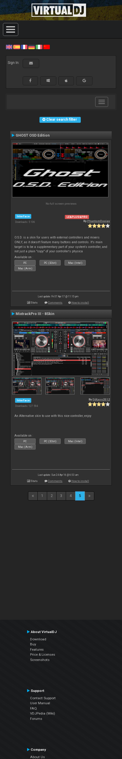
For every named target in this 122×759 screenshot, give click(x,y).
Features (37, 649)
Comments (55, 302)
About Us (37, 757)
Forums (36, 719)
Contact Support (43, 698)
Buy (33, 644)
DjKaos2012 (101, 399)
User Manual (40, 703)
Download (38, 639)
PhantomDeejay (98, 221)
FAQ (33, 708)
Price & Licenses (42, 654)
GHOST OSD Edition (33, 135)
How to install (80, 302)
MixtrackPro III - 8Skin (35, 314)
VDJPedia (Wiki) (42, 713)
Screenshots (40, 660)
